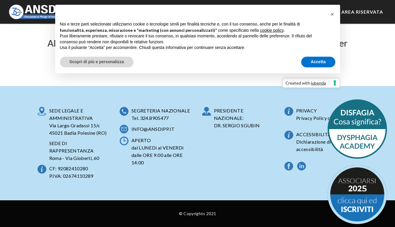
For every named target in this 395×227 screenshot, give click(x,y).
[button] (332, 14)
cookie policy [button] (271, 30)
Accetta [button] (318, 61)
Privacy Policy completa (322, 118)
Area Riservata (362, 12)
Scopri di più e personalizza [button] (96, 61)
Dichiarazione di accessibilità (313, 145)
